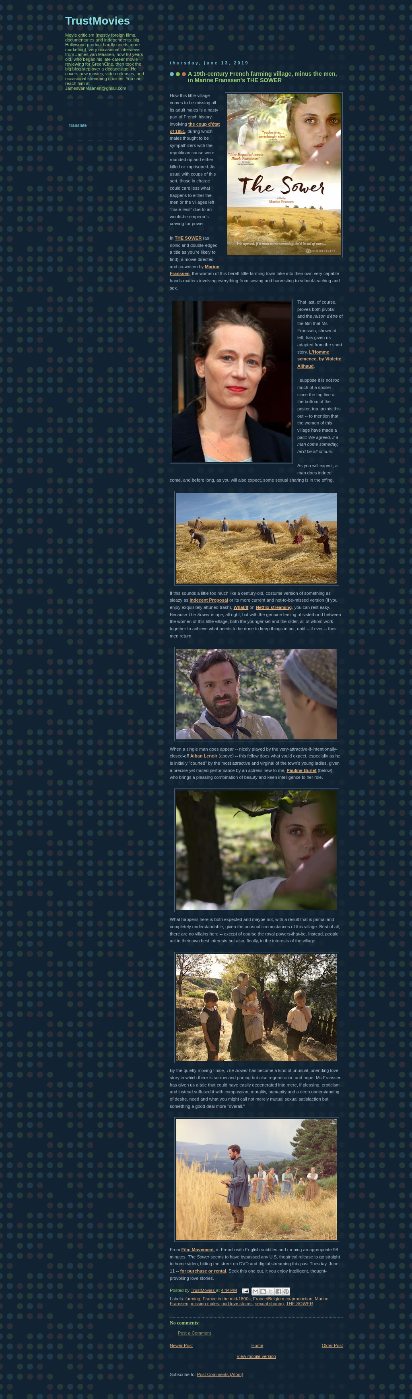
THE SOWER (188, 238)
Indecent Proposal (209, 600)
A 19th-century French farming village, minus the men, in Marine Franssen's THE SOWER (262, 76)
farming (192, 1298)
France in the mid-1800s (227, 1298)
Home (257, 1345)
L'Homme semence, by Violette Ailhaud (319, 359)
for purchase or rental (203, 1271)
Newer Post (181, 1345)
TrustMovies (203, 1290)
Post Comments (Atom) (220, 1374)
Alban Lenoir (204, 755)
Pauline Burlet (301, 770)
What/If (240, 607)
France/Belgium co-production (282, 1298)
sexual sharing (269, 1303)
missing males (205, 1303)
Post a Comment (194, 1333)
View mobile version (256, 1356)
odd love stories (236, 1303)
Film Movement (197, 1249)
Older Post (332, 1345)
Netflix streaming (274, 607)
